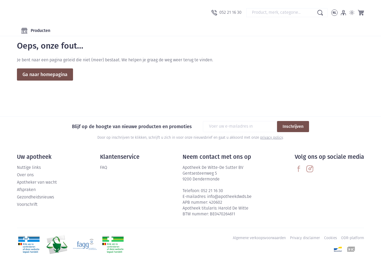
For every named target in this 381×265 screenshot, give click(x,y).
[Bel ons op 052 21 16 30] (226, 13)
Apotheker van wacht (37, 182)
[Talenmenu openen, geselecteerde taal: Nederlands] (334, 13)
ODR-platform (352, 238)
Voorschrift (27, 205)
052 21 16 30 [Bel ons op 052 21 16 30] (212, 191)
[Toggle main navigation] (36, 30)
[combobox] (287, 12)
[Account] (343, 12)
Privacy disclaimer (305, 238)
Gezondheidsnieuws (35, 197)
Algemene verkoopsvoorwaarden (259, 238)
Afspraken (26, 190)
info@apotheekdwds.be (229, 197)
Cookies (330, 238)
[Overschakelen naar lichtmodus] (352, 12)
